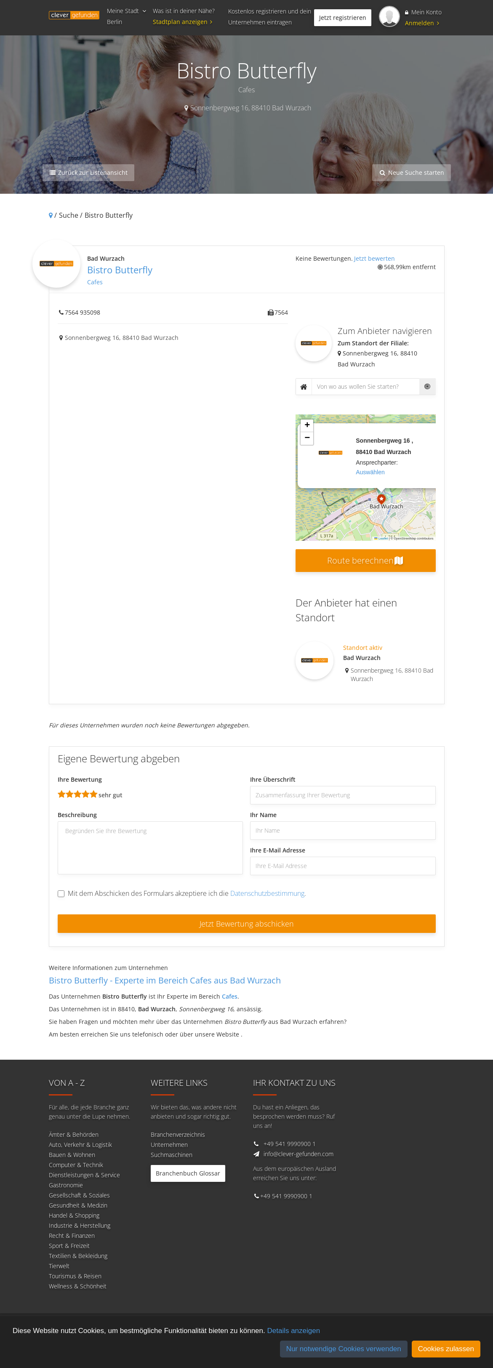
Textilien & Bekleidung (78, 1256)
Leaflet (381, 538)
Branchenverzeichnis (178, 1134)
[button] (381, 500)
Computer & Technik (76, 1165)
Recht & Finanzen (72, 1236)
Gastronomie (66, 1185)
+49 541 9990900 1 (290, 1144)
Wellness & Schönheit (78, 1286)
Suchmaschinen (171, 1155)
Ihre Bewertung (80, 779)
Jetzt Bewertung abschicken (247, 924)
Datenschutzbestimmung (267, 893)
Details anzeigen (293, 1331)
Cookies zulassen (446, 1349)
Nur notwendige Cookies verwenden (343, 1349)
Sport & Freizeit (69, 1246)
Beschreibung (77, 815)
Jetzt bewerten (374, 258)
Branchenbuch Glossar (188, 1173)
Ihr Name (263, 815)
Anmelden (422, 23)
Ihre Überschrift (273, 779)
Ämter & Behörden (74, 1134)
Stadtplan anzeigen (184, 22)
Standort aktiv (362, 648)
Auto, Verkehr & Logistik (80, 1145)
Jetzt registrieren (342, 17)
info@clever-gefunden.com (298, 1154)
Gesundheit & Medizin (78, 1205)
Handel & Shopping (74, 1215)
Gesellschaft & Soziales (79, 1195)
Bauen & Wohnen (72, 1155)
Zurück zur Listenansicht (88, 172)
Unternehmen (169, 1145)
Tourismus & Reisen (75, 1276)
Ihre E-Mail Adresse (277, 850)
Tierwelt (59, 1266)
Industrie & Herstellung (79, 1225)
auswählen (370, 472)
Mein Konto (423, 12)
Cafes (95, 282)
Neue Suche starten (411, 172)
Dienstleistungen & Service (84, 1175)
